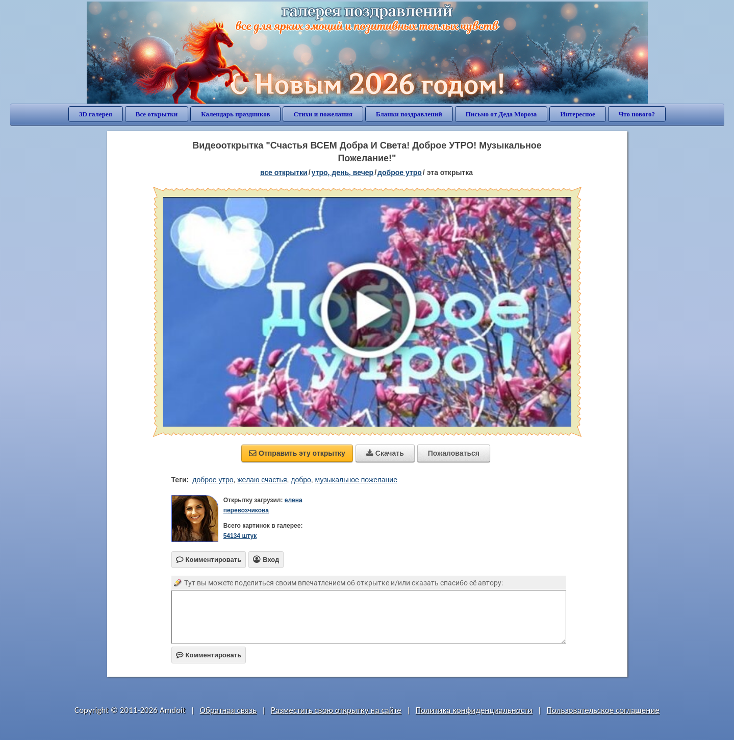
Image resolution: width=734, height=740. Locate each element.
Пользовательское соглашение (603, 710)
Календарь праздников (235, 114)
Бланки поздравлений (409, 114)
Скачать (385, 453)
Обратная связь (228, 710)
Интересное (577, 114)
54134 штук (240, 535)
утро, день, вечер (343, 172)
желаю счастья (262, 480)
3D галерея (95, 114)
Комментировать (209, 655)
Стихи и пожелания (322, 114)
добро (301, 480)
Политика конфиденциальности (474, 710)
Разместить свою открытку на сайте (336, 710)
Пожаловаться (453, 453)
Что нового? (637, 114)
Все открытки (157, 114)
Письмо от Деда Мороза (501, 114)
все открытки (284, 172)
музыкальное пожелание (356, 480)
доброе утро (399, 172)
